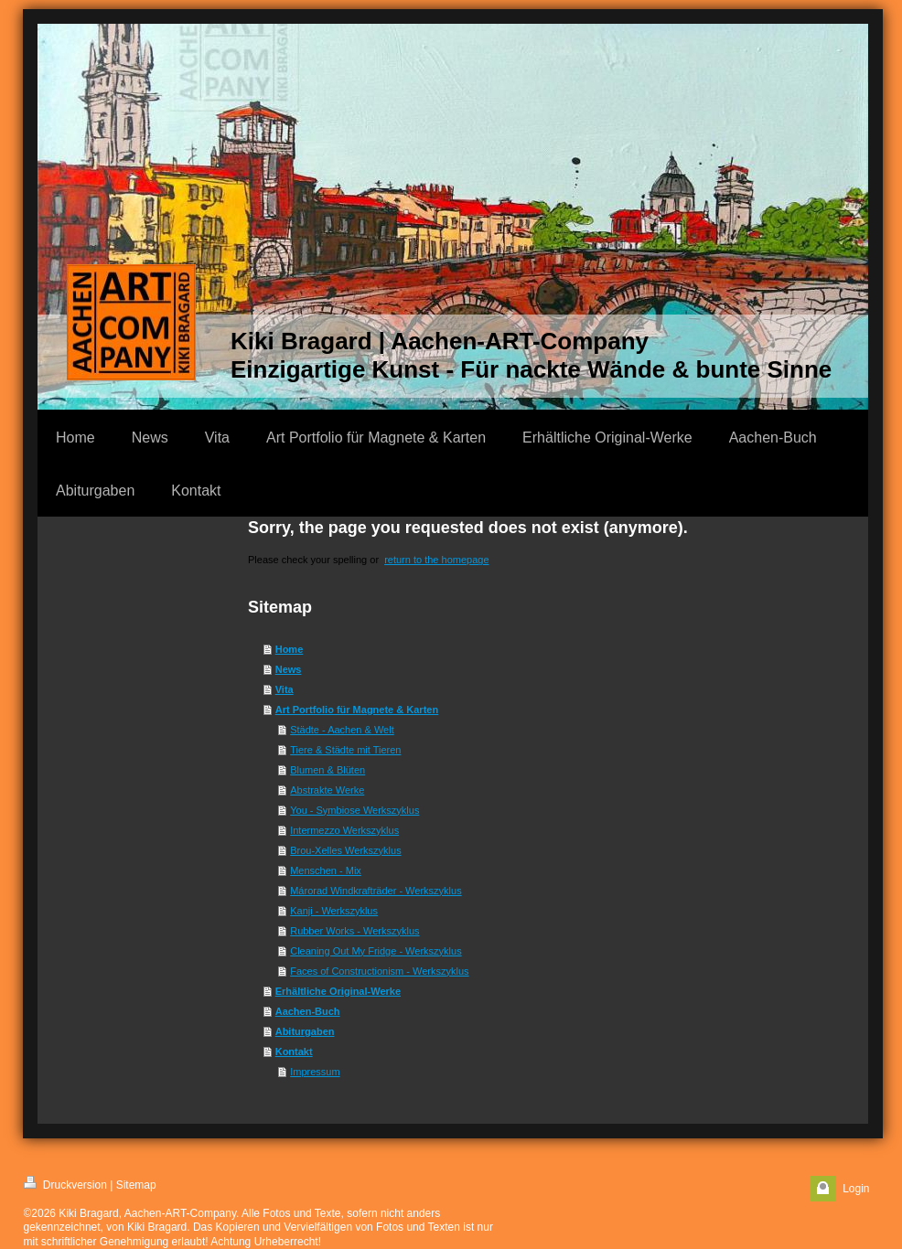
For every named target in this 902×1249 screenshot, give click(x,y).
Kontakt (294, 1051)
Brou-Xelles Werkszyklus (345, 850)
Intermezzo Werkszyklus (344, 830)
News (288, 669)
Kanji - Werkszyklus (334, 910)
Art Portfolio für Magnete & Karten (356, 709)
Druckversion (65, 1183)
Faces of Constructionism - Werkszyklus (379, 971)
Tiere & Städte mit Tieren (345, 749)
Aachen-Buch (307, 1011)
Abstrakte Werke (327, 790)
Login (856, 1188)
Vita (284, 689)
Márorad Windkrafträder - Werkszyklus (375, 890)
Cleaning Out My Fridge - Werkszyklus (375, 950)
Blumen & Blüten (327, 769)
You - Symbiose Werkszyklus (354, 810)
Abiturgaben (305, 1031)
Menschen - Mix (325, 870)
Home (289, 649)
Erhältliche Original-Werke (338, 991)
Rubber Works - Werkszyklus (354, 930)
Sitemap (136, 1185)
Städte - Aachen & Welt (342, 729)
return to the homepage (436, 559)
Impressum (314, 1071)
